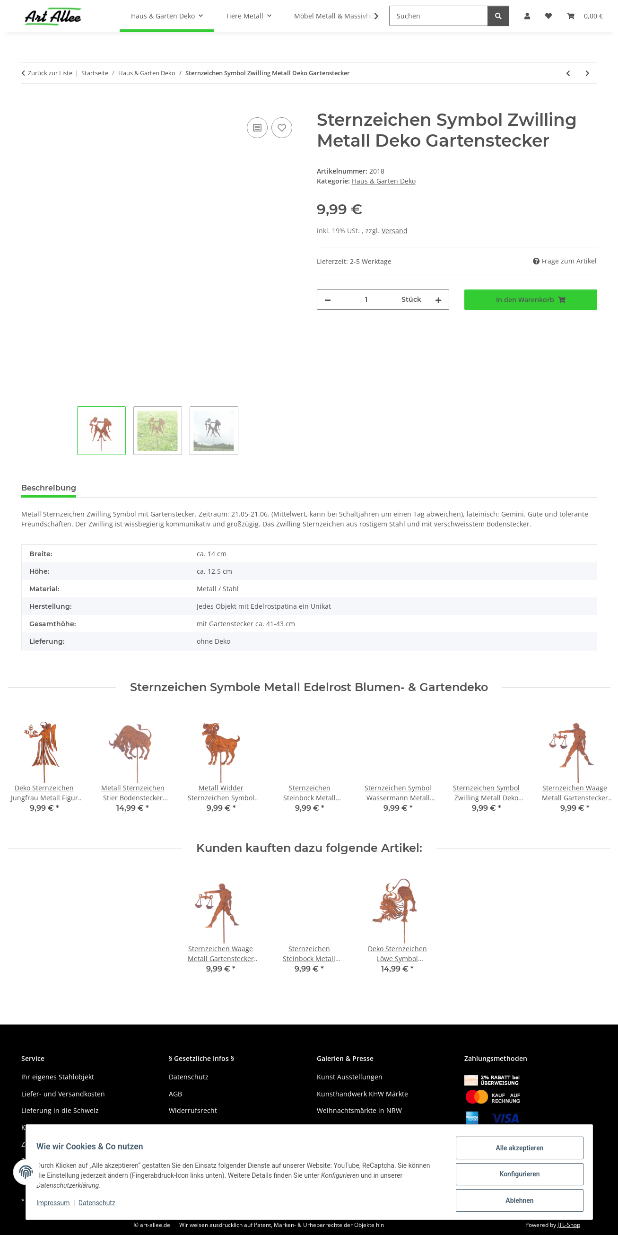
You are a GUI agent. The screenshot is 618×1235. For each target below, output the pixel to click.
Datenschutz (101, 1205)
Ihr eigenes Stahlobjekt (57, 1076)
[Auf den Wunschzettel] (281, 127)
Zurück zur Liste (50, 73)
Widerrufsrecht (193, 1110)
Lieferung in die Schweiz (60, 1110)
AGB (175, 1093)
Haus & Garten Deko (384, 180)
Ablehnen (515, 1201)
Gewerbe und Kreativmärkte (361, 1127)
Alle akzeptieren (515, 1152)
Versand (395, 230)
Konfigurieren (515, 1177)
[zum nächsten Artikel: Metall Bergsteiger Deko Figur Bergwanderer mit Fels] (587, 73)
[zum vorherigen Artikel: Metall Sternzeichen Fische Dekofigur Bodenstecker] (568, 73)
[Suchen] (438, 16)
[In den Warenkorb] (28, 104)
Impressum (57, 1205)
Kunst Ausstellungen (350, 1076)
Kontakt (33, 1127)
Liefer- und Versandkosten (63, 1093)
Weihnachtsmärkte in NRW (359, 1110)
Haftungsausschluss (201, 1127)
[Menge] (366, 299)
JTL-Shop (568, 1225)
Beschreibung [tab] (48, 487)
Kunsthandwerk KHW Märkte (362, 1093)
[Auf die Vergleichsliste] (257, 127)
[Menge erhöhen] (438, 299)
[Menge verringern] (327, 299)
